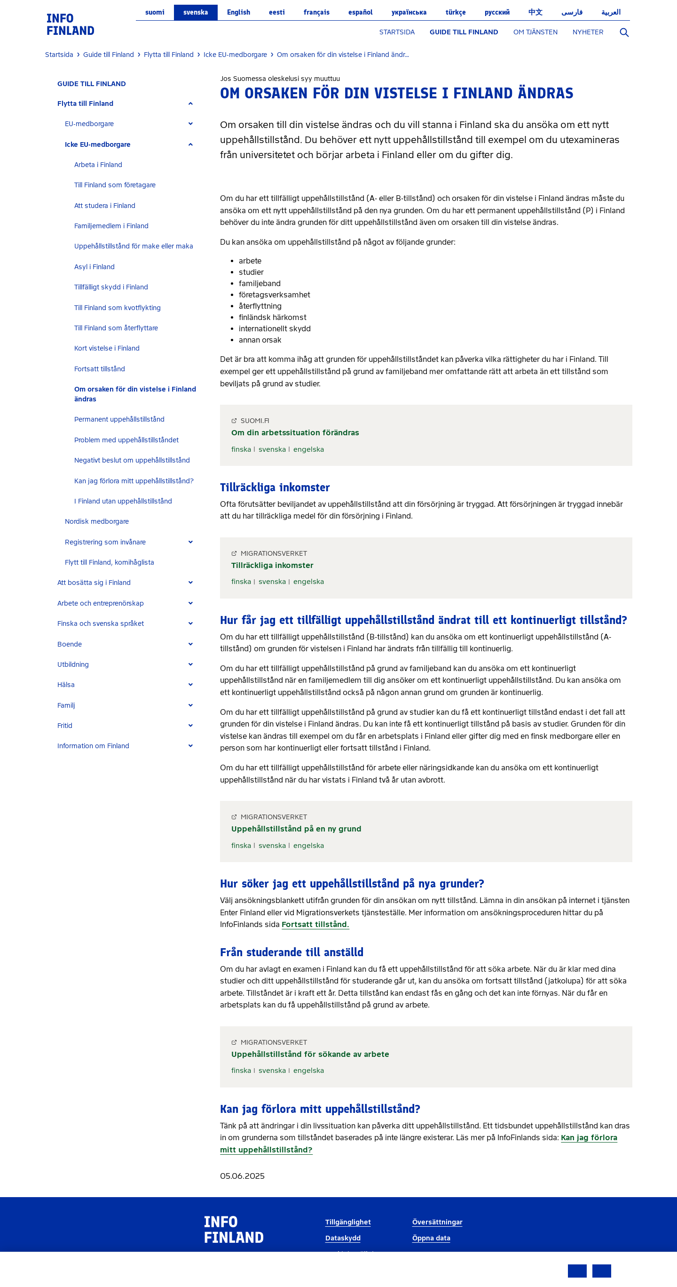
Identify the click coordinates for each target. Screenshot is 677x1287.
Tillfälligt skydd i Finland (111, 287)
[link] (70, 23)
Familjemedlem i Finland (111, 226)
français (317, 12)
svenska (195, 12)
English (238, 12)
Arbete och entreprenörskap (100, 604)
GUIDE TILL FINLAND (464, 32)
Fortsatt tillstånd (99, 369)
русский (497, 12)
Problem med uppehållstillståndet (126, 440)
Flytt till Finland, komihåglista (109, 563)
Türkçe (456, 12)
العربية (611, 12)
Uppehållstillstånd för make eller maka (133, 246)
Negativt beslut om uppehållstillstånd (132, 460)
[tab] (129, 104)
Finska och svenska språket (100, 624)
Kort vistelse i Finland (107, 348)
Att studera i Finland (104, 206)
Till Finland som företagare (115, 185)
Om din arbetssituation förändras (295, 432)
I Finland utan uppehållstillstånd (123, 501)
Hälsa (66, 685)
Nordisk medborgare (97, 522)
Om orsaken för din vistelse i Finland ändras (135, 394)
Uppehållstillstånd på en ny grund (296, 828)
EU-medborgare (89, 124)
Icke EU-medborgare (98, 145)
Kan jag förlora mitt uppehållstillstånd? (134, 481)
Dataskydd (343, 1238)
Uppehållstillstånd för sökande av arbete (310, 1054)
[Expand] (190, 104)
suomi (155, 12)
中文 (535, 12)
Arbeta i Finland (98, 165)
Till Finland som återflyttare (116, 328)
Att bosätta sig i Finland (94, 583)
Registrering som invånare (105, 542)
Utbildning (73, 665)
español (360, 12)
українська (409, 12)
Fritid (64, 726)
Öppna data (431, 1238)
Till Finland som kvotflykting (117, 308)
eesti (277, 12)
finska (241, 449)
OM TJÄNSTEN (535, 32)
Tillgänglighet (348, 1222)
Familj (66, 706)
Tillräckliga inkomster (272, 565)
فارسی (572, 12)
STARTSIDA (397, 32)
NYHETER (588, 32)
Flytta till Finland (85, 104)
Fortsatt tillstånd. (315, 924)
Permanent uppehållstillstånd (119, 420)
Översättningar (437, 1222)
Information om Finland (93, 746)
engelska (308, 449)
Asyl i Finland (94, 267)
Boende (69, 644)
